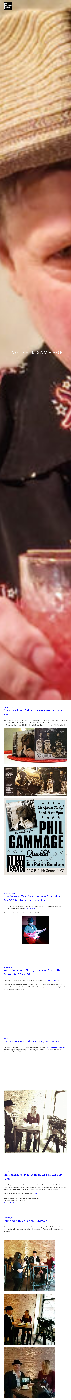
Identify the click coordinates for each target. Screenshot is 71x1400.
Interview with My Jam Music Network (26, 1220)
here (35, 1194)
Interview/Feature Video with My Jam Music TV (31, 1041)
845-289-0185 (9, 1203)
